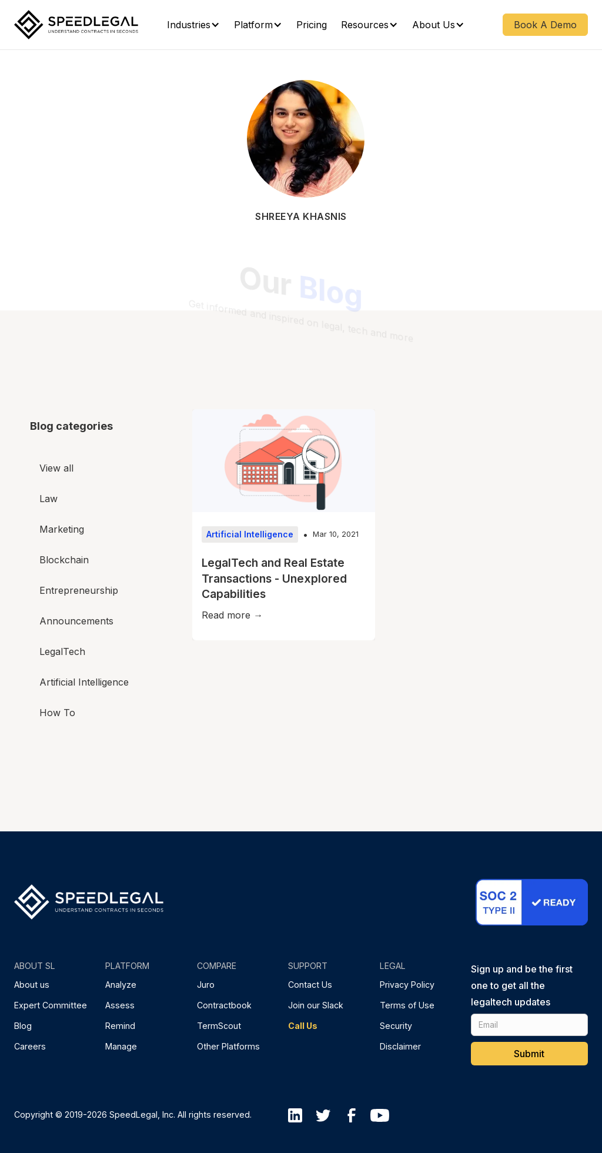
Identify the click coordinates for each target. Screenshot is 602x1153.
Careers (30, 1046)
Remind (120, 1026)
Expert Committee (50, 1005)
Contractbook (224, 1005)
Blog (23, 1026)
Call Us (302, 1026)
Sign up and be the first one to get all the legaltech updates (522, 985)
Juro (206, 985)
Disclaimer (400, 1046)
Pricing (311, 25)
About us (31, 985)
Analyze (120, 985)
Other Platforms (228, 1046)
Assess (120, 1005)
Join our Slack (315, 1005)
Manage (121, 1046)
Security (396, 1026)
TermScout (219, 1026)
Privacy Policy (407, 985)
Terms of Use (407, 1005)
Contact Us (310, 985)
